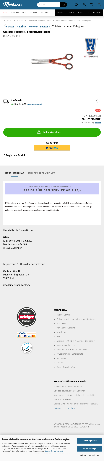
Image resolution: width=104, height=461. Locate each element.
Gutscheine (61, 323)
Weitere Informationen (89, 455)
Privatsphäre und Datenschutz (70, 354)
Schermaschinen (19, 13)
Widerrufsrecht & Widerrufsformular (72, 349)
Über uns (97, 13)
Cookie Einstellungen (66, 367)
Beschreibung (14, 173)
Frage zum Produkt (16, 155)
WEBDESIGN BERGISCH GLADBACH (75, 427)
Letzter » (45, 26)
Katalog (71, 13)
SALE (5, 13)
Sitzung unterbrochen (66, 345)
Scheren (33, 13)
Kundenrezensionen (42, 173)
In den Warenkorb (49, 132)
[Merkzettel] (91, 4)
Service (60, 13)
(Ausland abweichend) (34, 104)
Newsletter (83, 13)
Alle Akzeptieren (89, 440)
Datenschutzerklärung (54, 451)
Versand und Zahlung (66, 328)
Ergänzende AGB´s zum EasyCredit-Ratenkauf (76, 341)
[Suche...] (63, 4)
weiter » (33, 26)
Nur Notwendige (89, 448)
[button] (76, 4)
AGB (58, 337)
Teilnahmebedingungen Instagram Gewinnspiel (77, 319)
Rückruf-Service (63, 315)
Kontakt (60, 363)
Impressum (61, 358)
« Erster (9, 26)
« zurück (21, 26)
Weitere (44, 13)
